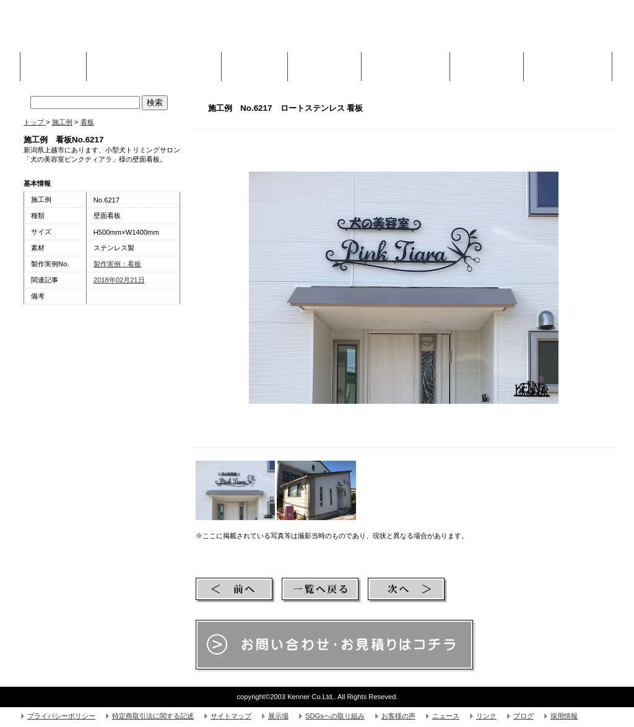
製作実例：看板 (117, 264)
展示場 (278, 716)
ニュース (445, 716)
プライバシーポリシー (61, 716)
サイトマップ (231, 716)
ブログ (523, 716)
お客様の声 (398, 716)
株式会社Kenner (117, 31)
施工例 (254, 63)
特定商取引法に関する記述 (153, 716)
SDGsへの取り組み (335, 716)
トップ (35, 122)
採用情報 (564, 716)
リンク (486, 716)
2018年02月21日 (119, 280)
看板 (87, 122)
